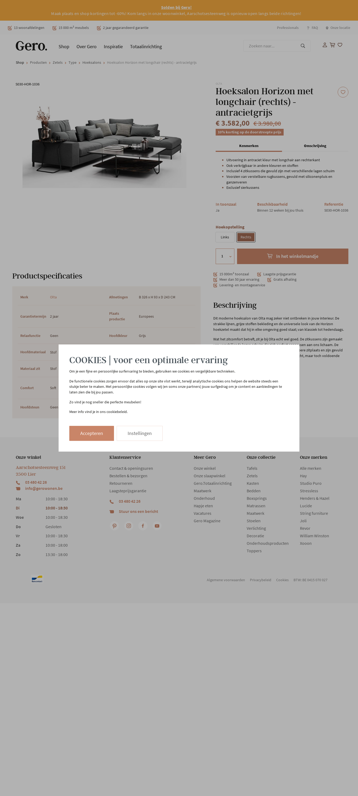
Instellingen (140, 433)
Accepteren (91, 433)
